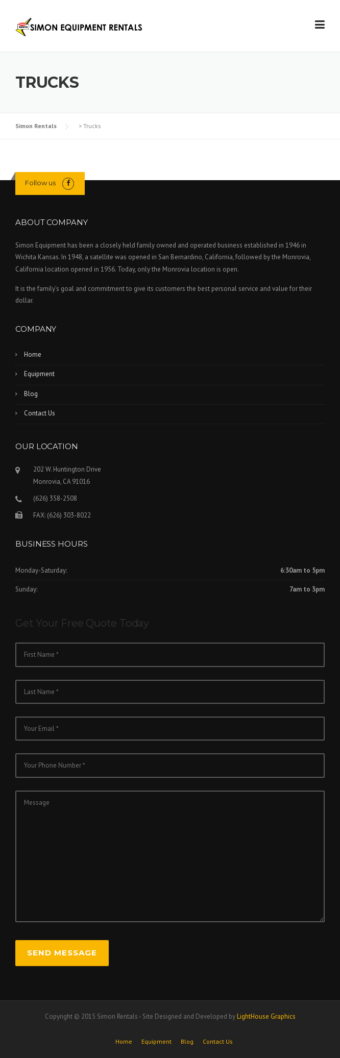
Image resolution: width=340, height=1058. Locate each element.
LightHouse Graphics (266, 1016)
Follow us (40, 183)
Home (32, 354)
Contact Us (39, 413)
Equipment (39, 374)
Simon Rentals (36, 126)
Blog (31, 393)
